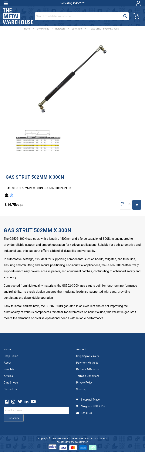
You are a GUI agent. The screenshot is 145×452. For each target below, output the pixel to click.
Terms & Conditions (87, 375)
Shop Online (43, 28)
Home (27, 28)
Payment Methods (87, 362)
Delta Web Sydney (78, 442)
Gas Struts (77, 28)
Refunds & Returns (87, 369)
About (7, 362)
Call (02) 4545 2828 (72, 3)
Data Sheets (11, 382)
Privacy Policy (84, 382)
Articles (8, 375)
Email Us (84, 412)
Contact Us (10, 389)
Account (81, 349)
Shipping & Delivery (87, 356)
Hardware (60, 28)
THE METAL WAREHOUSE (70, 438)
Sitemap (81, 389)
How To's (9, 369)
